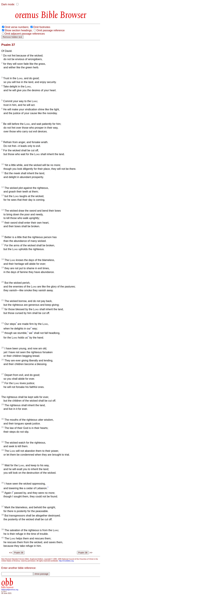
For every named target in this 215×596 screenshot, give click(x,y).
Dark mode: (8, 4)
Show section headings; (18, 30)
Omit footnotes (41, 27)
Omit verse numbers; (17, 27)
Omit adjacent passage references (25, 33)
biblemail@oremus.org (9, 590)
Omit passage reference (50, 30)
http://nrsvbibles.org (66, 561)
